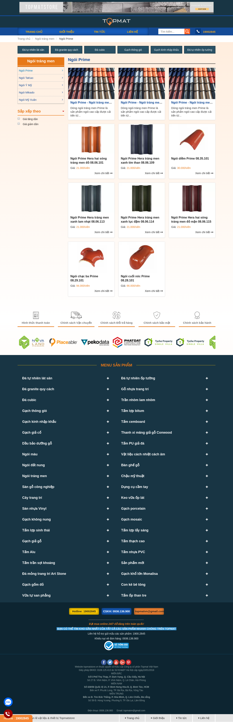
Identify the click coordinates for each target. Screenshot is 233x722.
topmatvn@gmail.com (149, 611)
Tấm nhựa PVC (133, 552)
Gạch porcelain (133, 509)
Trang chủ (24, 38)
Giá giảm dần (30, 124)
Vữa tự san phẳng (36, 595)
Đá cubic (100, 49)
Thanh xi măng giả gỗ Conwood (146, 433)
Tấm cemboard (133, 422)
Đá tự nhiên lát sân (33, 49)
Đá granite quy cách (66, 49)
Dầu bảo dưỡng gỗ (37, 443)
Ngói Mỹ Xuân (28, 99)
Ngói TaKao (26, 77)
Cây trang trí (32, 498)
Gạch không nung (36, 519)
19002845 (209, 31)
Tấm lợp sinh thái (36, 530)
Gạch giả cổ (31, 433)
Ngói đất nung (33, 465)
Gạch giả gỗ (31, 541)
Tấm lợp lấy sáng (134, 530)
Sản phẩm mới (132, 563)
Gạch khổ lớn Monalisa (139, 574)
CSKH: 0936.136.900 (116, 611)
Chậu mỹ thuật (132, 476)
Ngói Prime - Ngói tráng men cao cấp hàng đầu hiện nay (110, 102)
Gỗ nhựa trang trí (135, 389)
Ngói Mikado (26, 92)
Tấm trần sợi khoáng (38, 563)
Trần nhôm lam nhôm (138, 400)
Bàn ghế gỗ (130, 465)
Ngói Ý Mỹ (25, 85)
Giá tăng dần (30, 119)
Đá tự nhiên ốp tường (199, 49)
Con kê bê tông (133, 585)
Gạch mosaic (131, 519)
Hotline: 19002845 (84, 611)
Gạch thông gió (133, 49)
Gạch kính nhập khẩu (166, 49)
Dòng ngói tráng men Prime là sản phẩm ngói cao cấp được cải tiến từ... (90, 111)
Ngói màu (30, 454)
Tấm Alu (28, 552)
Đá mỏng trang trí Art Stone (44, 574)
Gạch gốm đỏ (33, 585)
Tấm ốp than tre (133, 595)
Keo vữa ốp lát (132, 498)
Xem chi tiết (103, 173)
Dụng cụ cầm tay (134, 487)
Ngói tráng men (44, 38)
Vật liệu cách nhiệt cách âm (143, 454)
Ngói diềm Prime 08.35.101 (190, 158)
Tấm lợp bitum (132, 411)
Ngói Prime (66, 38)
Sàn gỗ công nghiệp (38, 487)
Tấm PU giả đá (132, 443)
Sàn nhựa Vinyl (34, 509)
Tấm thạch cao (133, 541)
